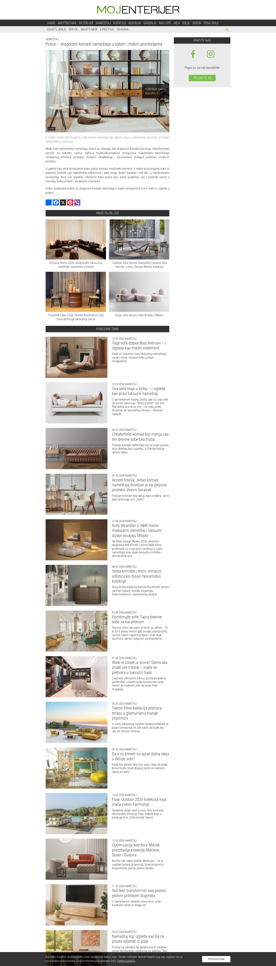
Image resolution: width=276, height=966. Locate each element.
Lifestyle (107, 29)
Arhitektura (67, 23)
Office (73, 29)
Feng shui (211, 23)
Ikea (177, 23)
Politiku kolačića (126, 961)
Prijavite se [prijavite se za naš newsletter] (202, 78)
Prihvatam (216, 959)
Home (51, 23)
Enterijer (86, 23)
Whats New (88, 29)
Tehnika (122, 29)
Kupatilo (119, 23)
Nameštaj (103, 23)
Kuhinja (135, 23)
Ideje (186, 23)
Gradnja (149, 23)
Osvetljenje (56, 29)
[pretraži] (227, 30)
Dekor (196, 23)
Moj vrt (165, 23)
